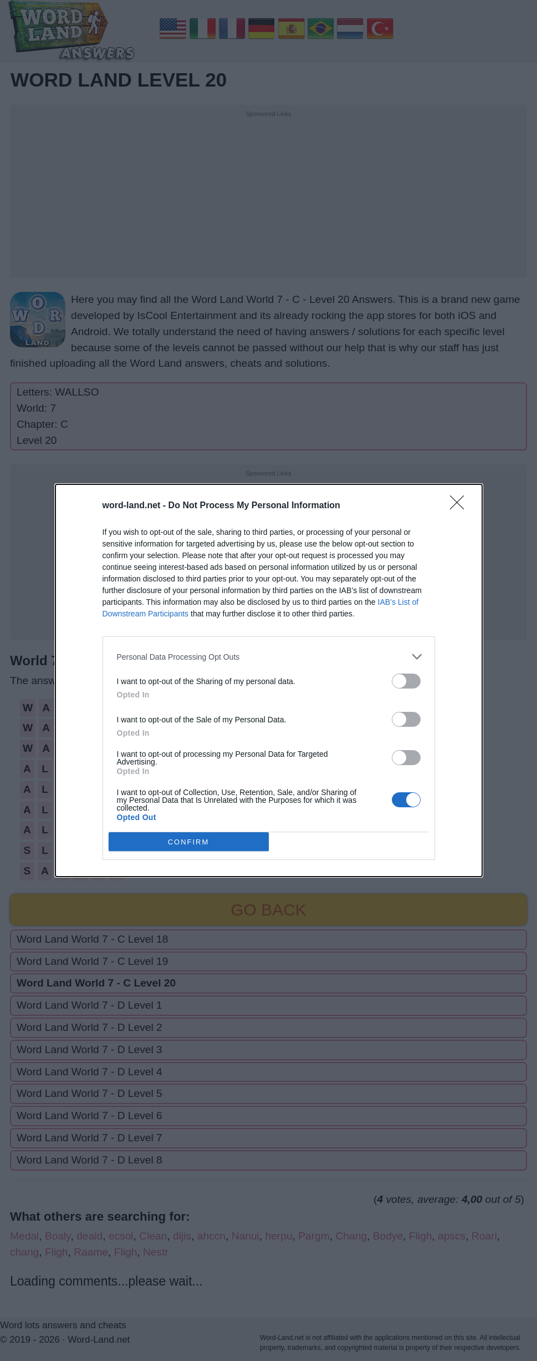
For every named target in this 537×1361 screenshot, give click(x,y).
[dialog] (268, 680)
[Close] (460, 506)
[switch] (406, 681)
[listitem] (269, 656)
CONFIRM (188, 842)
